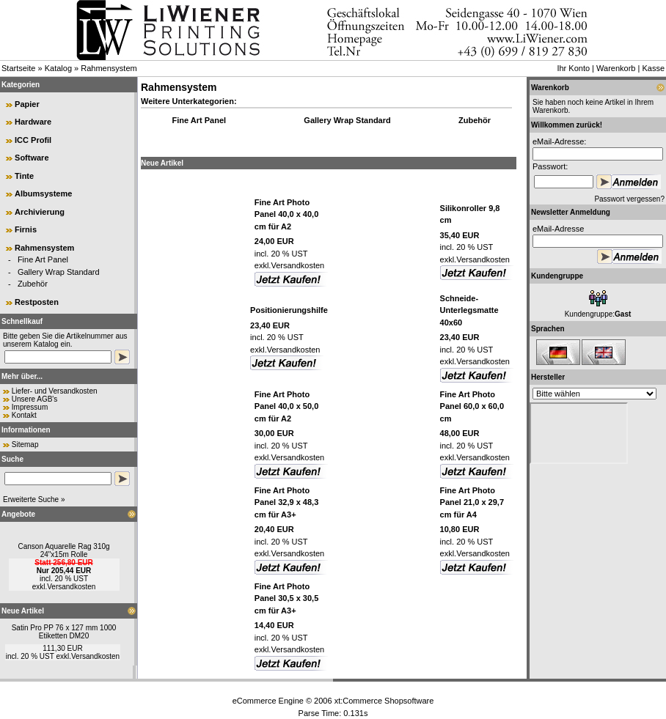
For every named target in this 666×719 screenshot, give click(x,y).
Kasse (653, 68)
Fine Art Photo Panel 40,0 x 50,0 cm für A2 (286, 406)
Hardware (33, 121)
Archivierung (40, 211)
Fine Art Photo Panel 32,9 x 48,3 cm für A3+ (286, 502)
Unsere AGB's (35, 399)
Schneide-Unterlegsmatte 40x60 (469, 310)
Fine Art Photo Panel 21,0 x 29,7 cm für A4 (472, 502)
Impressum (30, 407)
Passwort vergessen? (629, 199)
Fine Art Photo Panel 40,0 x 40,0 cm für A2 (286, 214)
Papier (27, 104)
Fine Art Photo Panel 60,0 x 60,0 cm (472, 406)
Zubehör (33, 283)
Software (31, 157)
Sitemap (25, 444)
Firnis (26, 229)
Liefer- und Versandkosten (55, 391)
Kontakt (24, 415)
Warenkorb (615, 68)
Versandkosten (71, 587)
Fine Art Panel (43, 259)
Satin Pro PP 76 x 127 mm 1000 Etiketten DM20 (64, 632)
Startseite (18, 68)
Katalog (58, 68)
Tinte (24, 176)
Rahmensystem (108, 68)
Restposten (37, 302)
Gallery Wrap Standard (59, 272)
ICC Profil (33, 140)
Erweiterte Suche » (34, 499)
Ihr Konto (573, 68)
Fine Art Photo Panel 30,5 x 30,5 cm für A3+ (286, 598)
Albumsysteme (43, 193)
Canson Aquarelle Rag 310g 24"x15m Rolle (63, 550)
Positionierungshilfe (289, 310)
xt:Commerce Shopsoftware (384, 700)
